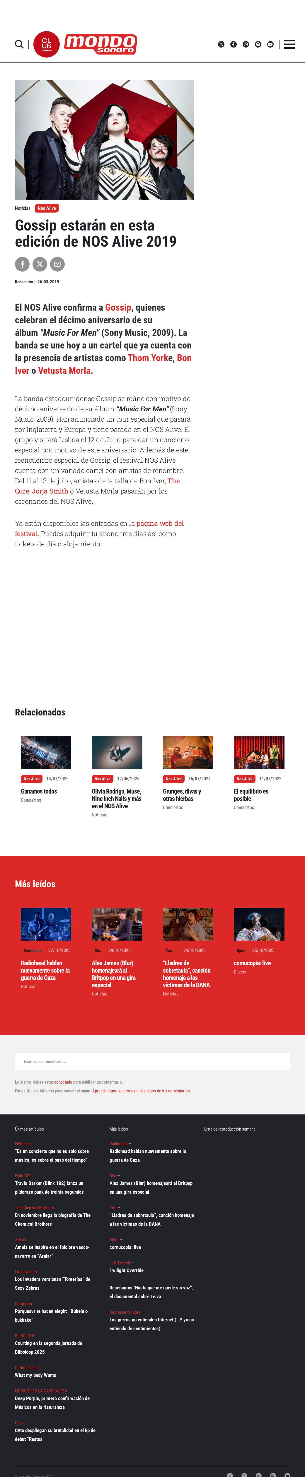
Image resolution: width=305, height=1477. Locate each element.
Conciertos (31, 800)
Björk (241, 950)
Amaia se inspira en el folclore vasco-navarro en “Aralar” (52, 1251)
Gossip (118, 307)
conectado (63, 1082)
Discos (240, 972)
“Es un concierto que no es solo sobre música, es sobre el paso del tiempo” (52, 1155)
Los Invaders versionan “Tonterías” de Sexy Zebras (52, 1283)
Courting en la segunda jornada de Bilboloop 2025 (48, 1347)
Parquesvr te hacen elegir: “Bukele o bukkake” (51, 1315)
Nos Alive (47, 208)
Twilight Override (127, 1270)
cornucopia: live (252, 963)
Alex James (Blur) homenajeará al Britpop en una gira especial (113, 974)
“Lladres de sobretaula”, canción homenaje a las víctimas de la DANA (186, 974)
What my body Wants (35, 1375)
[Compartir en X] (40, 264)
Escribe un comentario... (45, 1061)
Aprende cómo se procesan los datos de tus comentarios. (141, 1091)
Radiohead (33, 950)
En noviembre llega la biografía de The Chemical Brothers (53, 1219)
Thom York (148, 357)
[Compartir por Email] (57, 264)
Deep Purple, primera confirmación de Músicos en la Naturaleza (52, 1402)
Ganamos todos (39, 791)
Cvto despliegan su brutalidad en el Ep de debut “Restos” (55, 1434)
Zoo (169, 950)
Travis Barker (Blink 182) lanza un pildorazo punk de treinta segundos (49, 1187)
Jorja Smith (49, 490)
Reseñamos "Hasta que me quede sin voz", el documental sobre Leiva (151, 1292)
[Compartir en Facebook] (22, 264)
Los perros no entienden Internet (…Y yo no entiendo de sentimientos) (152, 1324)
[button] (46, 44)
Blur (98, 950)
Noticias (99, 815)
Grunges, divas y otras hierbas (182, 795)
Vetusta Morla (64, 370)
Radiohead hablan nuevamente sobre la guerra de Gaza (45, 970)
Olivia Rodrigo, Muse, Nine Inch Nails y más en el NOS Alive (116, 799)
